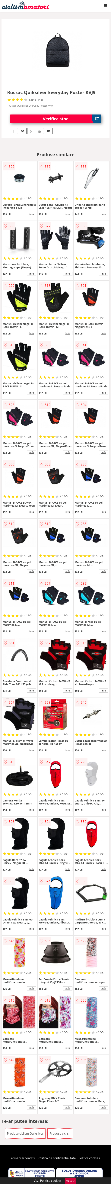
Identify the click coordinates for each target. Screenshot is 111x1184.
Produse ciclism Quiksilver (25, 1133)
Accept (70, 1181)
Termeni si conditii (22, 1158)
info (31, 214)
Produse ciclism (60, 1133)
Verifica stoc (72, 118)
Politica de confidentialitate (57, 1158)
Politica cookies (89, 1158)
